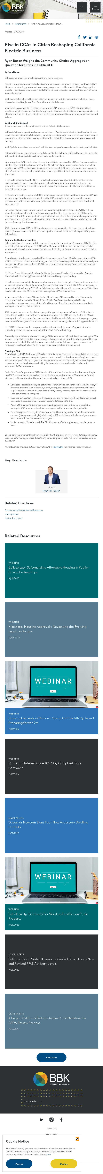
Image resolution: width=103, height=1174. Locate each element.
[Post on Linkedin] (91, 37)
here (48, 1154)
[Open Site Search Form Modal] (82, 7)
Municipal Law (11, 514)
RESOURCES (20, 24)
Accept (19, 1163)
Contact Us (51, 1128)
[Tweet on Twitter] (85, 37)
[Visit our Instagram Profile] (51, 1120)
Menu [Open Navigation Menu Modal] (95, 9)
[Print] (96, 37)
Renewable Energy (13, 517)
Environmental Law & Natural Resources (24, 510)
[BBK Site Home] (13, 7)
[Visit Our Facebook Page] (61, 1120)
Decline (64, 1163)
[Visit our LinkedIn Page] (42, 1120)
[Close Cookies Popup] (77, 1139)
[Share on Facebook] (79, 37)
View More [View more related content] (51, 1057)
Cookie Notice (51, 1134)
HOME (7, 24)
